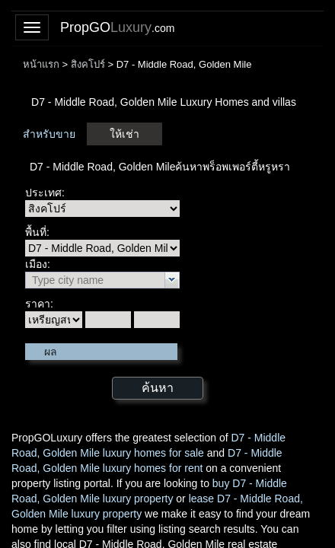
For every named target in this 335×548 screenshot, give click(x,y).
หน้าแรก (41, 64)
